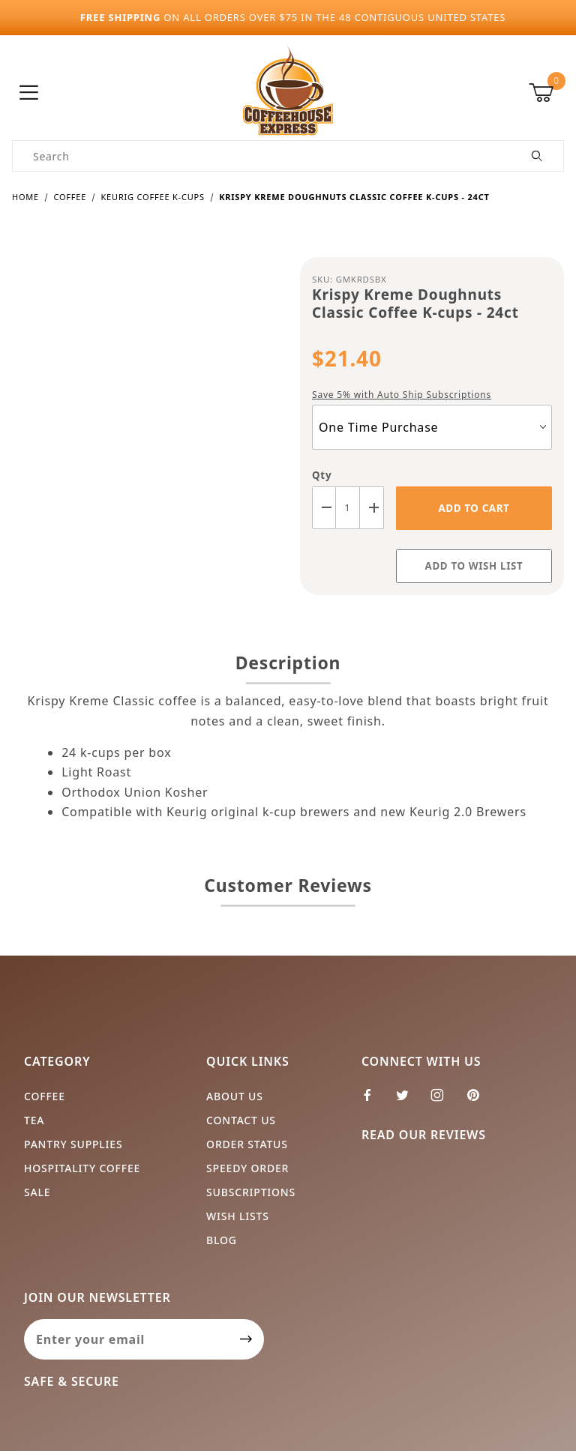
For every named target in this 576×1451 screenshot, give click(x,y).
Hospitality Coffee (82, 1168)
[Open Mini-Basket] (546, 93)
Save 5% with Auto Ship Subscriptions (401, 394)
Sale (37, 1192)
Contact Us (241, 1120)
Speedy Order (247, 1168)
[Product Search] (262, 156)
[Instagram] (443, 1101)
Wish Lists (237, 1216)
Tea (34, 1120)
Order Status (247, 1144)
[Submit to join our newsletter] (246, 1339)
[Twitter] (409, 1101)
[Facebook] (374, 1101)
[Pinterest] (479, 1101)
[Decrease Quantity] (324, 507)
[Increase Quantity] (372, 507)
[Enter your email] (126, 1339)
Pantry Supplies (73, 1144)
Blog (221, 1240)
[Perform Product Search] (537, 156)
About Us (234, 1096)
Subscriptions (251, 1192)
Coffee (44, 1096)
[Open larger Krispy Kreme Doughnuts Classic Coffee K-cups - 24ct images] (144, 399)
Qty (322, 475)
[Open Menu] (29, 93)
